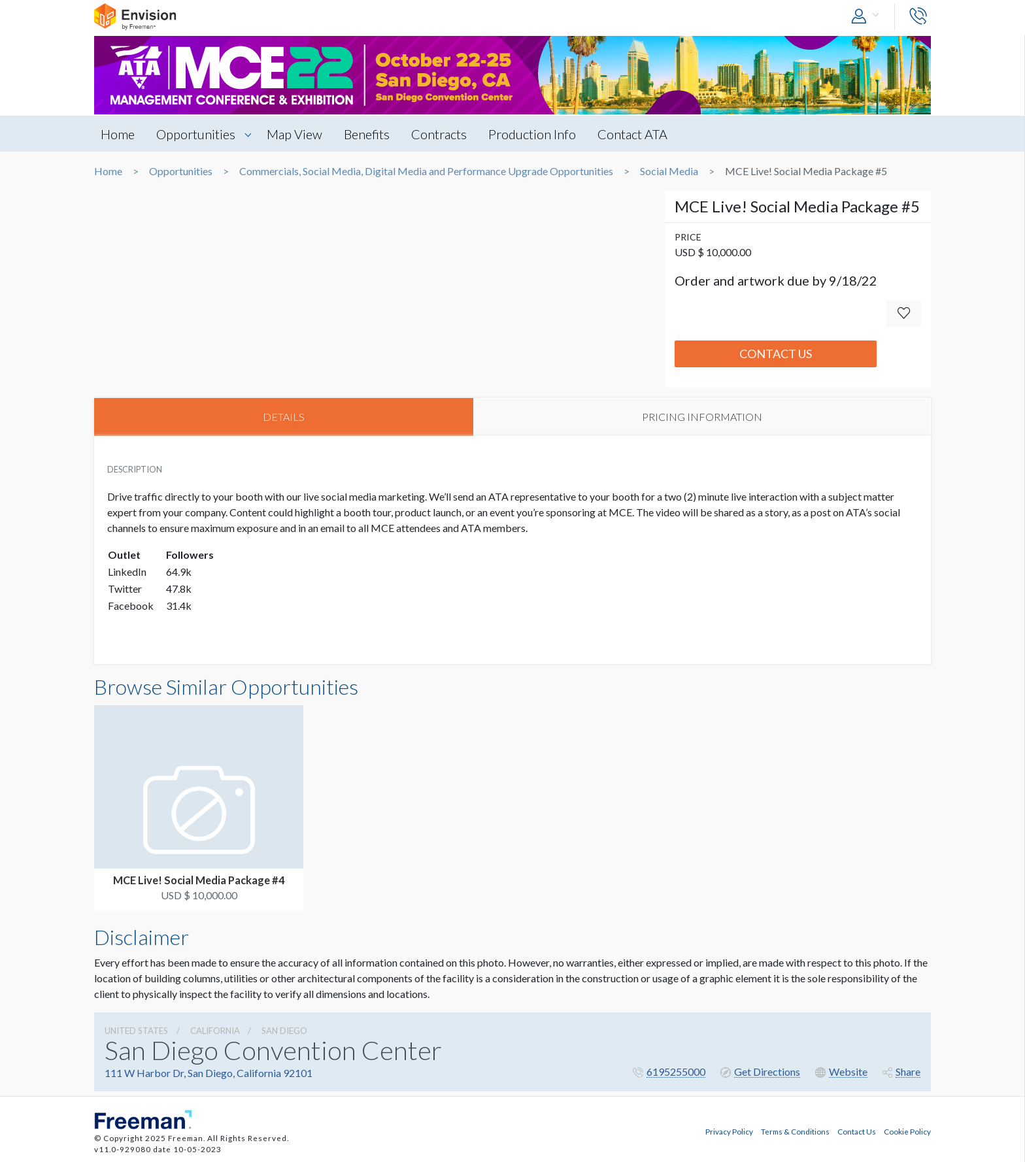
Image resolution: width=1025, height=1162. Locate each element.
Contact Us (775, 353)
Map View (294, 134)
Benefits (367, 134)
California (215, 1030)
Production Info (532, 134)
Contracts (439, 134)
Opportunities (195, 134)
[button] (868, 16)
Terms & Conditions (795, 1131)
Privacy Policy (729, 1131)
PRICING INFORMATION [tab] (702, 416)
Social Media (669, 171)
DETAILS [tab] (284, 416)
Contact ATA (632, 134)
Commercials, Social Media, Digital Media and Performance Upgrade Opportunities (426, 171)
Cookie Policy (907, 1131)
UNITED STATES (136, 1030)
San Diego (284, 1030)
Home (118, 134)
